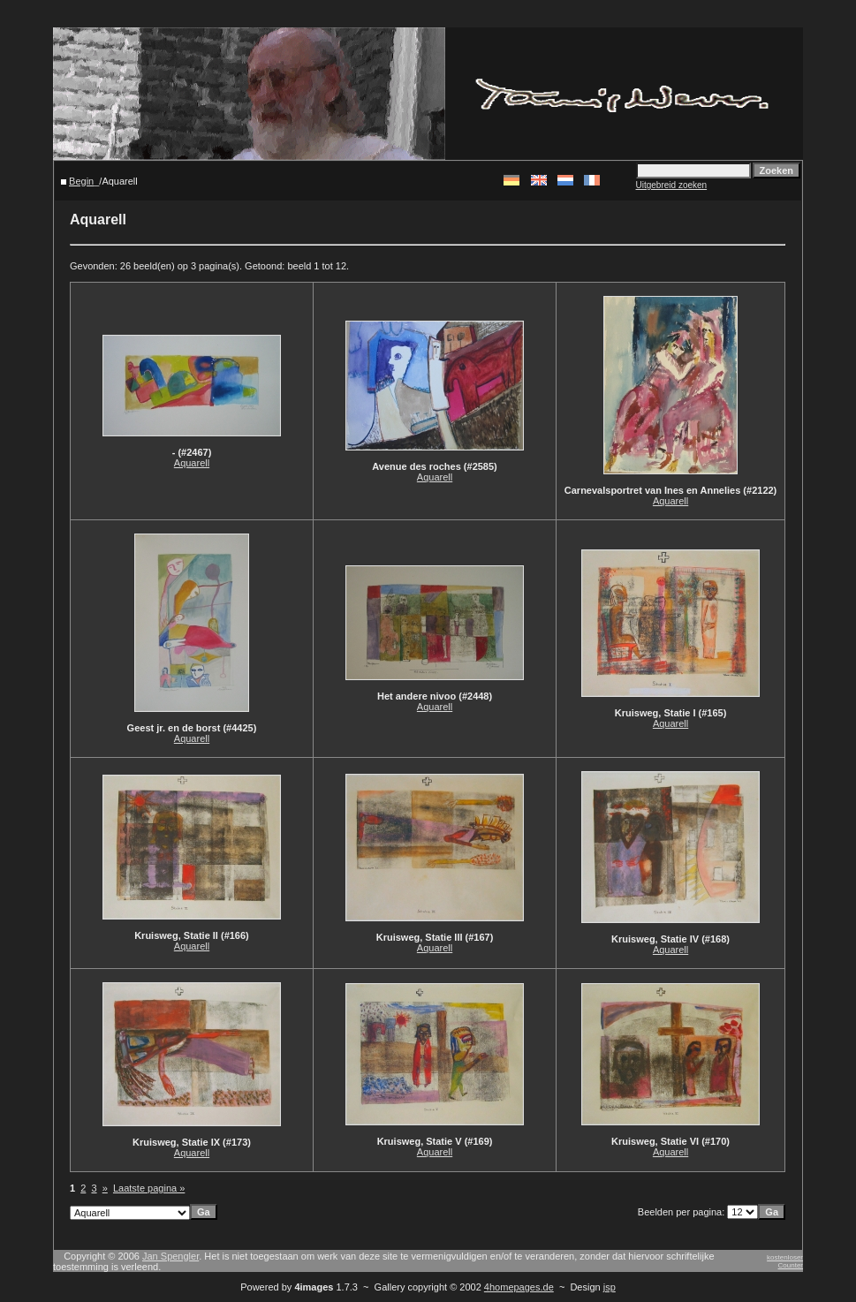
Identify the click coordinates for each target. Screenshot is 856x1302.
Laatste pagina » (149, 1188)
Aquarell (191, 463)
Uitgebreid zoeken (672, 185)
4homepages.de (519, 1287)
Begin (81, 181)
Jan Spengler (170, 1256)
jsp (609, 1287)
